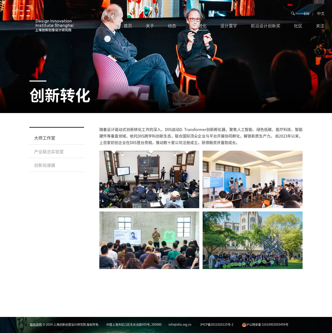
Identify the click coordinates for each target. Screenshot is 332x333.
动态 (172, 26)
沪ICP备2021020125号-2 (216, 324)
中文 (321, 13)
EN (306, 13)
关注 (320, 26)
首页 (128, 26)
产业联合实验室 (49, 152)
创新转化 (198, 26)
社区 (298, 26)
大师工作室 (44, 138)
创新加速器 (44, 165)
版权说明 (36, 324)
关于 (150, 26)
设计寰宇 (228, 26)
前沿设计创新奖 (265, 26)
